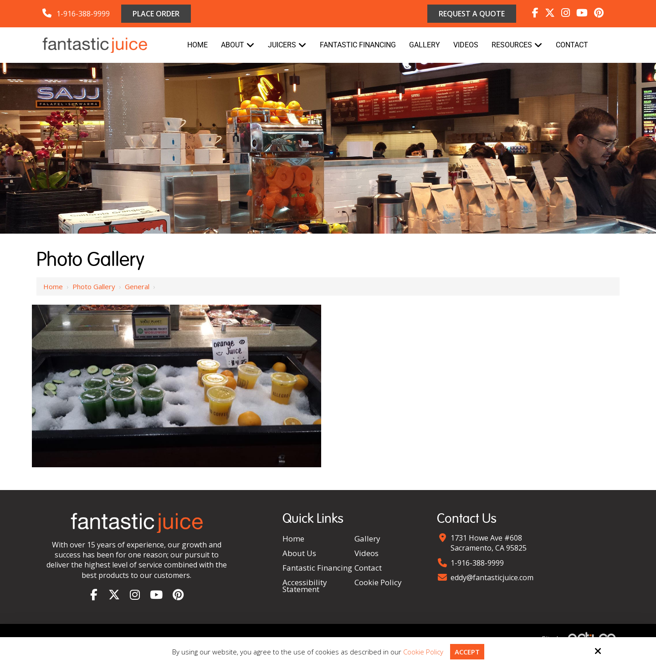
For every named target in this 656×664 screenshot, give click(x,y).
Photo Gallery (93, 286)
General (137, 286)
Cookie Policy (423, 652)
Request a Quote (472, 14)
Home (53, 286)
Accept (467, 651)
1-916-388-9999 (83, 14)
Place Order (156, 14)
